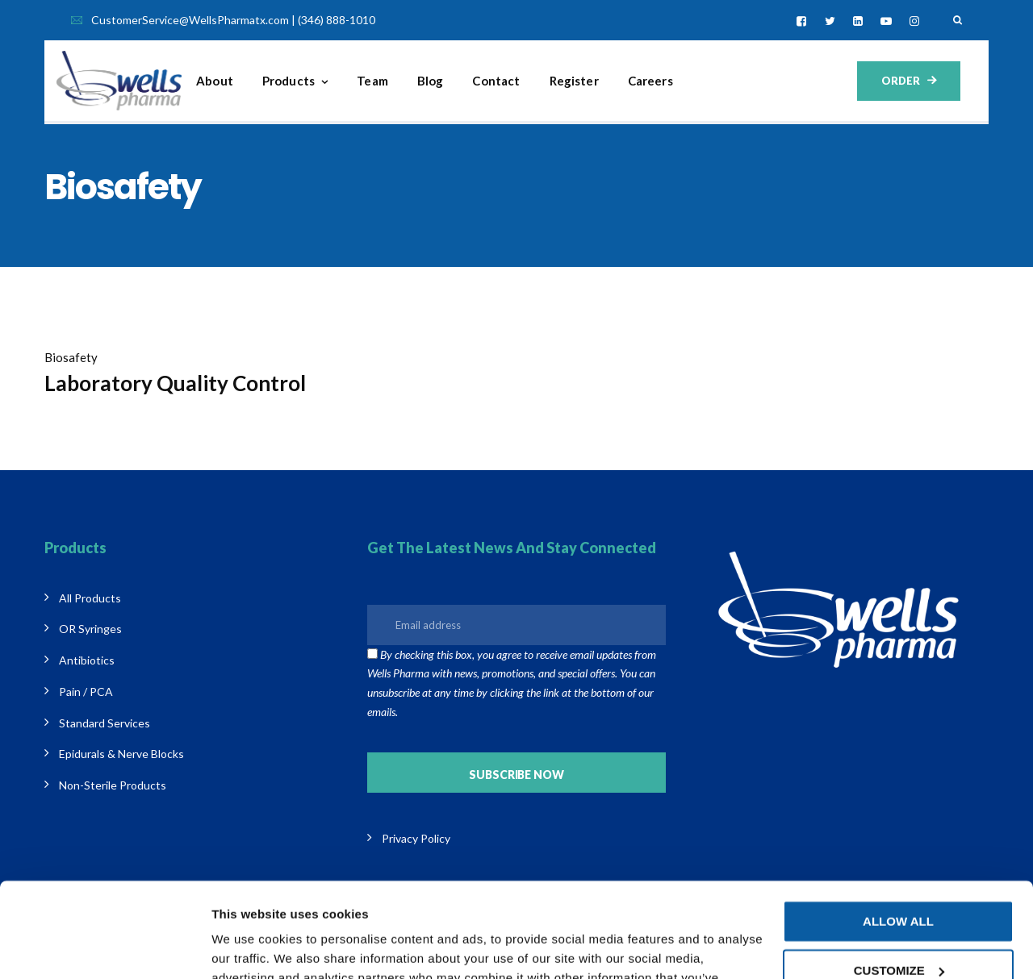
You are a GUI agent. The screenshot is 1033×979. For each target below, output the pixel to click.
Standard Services (104, 723)
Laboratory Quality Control (175, 383)
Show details (248, 947)
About (271, 80)
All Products (90, 598)
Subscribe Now (516, 774)
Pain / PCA (86, 691)
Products (345, 80)
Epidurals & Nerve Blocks (121, 753)
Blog (487, 80)
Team (429, 80)
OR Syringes (90, 628)
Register (630, 80)
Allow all (898, 827)
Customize (899, 875)
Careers (707, 80)
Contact (552, 80)
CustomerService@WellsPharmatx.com (190, 20)
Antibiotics (87, 660)
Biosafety (71, 357)
